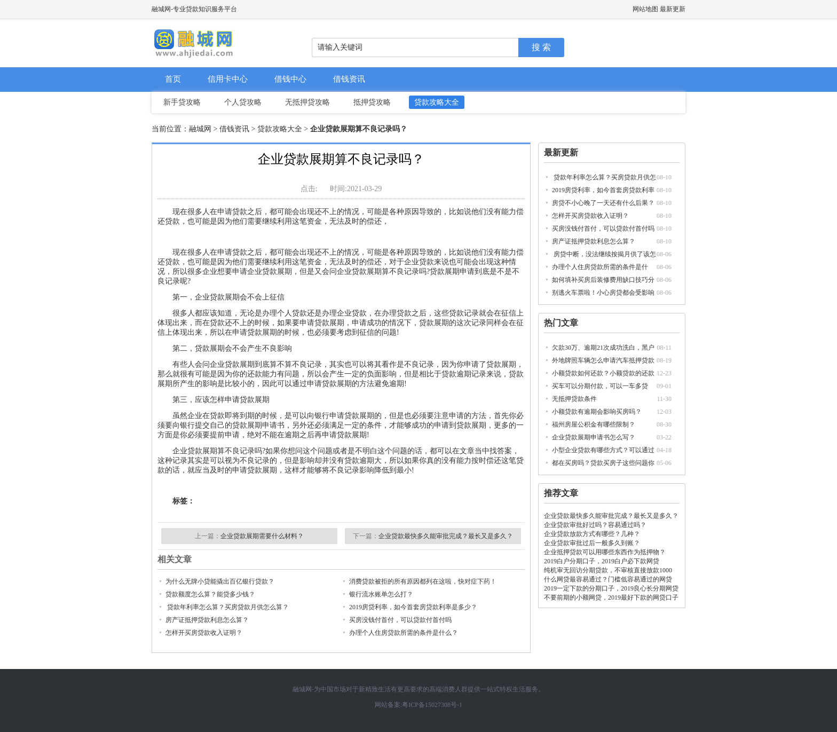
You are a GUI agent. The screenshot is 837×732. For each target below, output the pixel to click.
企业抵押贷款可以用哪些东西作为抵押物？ (605, 552)
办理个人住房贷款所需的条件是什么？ (403, 632)
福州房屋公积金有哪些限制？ (593, 424)
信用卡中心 (228, 79)
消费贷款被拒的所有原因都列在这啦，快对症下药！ (422, 581)
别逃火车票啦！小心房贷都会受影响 (603, 292)
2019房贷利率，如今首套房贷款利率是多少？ (413, 607)
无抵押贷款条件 (574, 399)
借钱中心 (290, 79)
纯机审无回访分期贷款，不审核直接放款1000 (608, 570)
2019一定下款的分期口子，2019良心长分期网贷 (611, 588)
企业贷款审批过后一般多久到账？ (592, 543)
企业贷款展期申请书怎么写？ (593, 437)
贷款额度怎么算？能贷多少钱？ (210, 594)
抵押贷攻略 (372, 102)
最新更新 (672, 9)
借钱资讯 (349, 79)
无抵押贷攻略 (307, 102)
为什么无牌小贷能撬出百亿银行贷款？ (219, 581)
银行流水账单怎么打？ (381, 594)
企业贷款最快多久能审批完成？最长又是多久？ (611, 516)
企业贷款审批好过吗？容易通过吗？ (595, 525)
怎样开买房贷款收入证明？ (590, 215)
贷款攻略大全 (436, 102)
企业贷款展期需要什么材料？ (262, 536)
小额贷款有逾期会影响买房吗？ (597, 411)
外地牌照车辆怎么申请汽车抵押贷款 (603, 360)
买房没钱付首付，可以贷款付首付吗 (603, 228)
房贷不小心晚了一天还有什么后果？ (603, 203)
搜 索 (541, 47)
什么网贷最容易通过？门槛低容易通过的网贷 (608, 579)
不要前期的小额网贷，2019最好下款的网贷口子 (611, 597)
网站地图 (645, 9)
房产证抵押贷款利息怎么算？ (593, 241)
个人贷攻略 (243, 102)
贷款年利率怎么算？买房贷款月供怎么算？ (227, 607)
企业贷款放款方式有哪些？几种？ (592, 534)
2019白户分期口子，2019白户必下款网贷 (601, 561)
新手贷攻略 (182, 102)
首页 (173, 79)
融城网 (200, 129)
